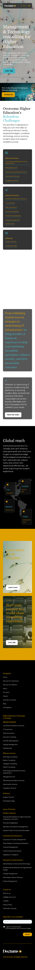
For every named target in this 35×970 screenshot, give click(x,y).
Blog (4, 704)
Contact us (8, 94)
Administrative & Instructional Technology (16, 864)
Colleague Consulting (10, 764)
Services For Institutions (11, 681)
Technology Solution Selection (13, 877)
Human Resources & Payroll (12, 851)
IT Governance (10, 203)
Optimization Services (12, 176)
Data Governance (11, 207)
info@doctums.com (9, 897)
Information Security (9, 908)
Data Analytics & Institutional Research (15, 843)
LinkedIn (6, 901)
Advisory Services (9, 722)
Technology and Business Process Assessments (16, 162)
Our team (6, 692)
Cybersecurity (9, 224)
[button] (24, 6)
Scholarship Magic (11, 246)
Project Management (10, 881)
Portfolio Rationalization (13, 216)
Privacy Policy (7, 905)
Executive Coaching (11, 211)
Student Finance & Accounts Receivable (16, 830)
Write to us (6, 893)
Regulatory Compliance (10, 855)
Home (5, 677)
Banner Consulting (9, 760)
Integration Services (11, 180)
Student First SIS (10, 241)
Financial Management (10, 847)
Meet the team (13, 415)
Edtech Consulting (9, 767)
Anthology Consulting (10, 757)
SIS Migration (7, 707)
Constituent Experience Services (16, 199)
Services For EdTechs (10, 685)
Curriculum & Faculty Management (14, 839)
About (5, 688)
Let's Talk (9, 71)
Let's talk (11, 642)
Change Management (12, 220)
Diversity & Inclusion (9, 700)
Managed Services (11, 168)
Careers (5, 696)
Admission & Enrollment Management (15, 827)
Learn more (13, 587)
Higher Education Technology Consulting (14, 717)
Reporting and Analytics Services (16, 172)
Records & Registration (10, 823)
